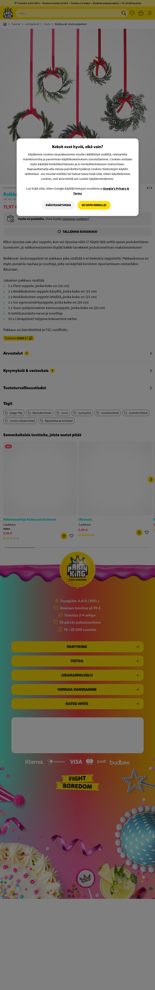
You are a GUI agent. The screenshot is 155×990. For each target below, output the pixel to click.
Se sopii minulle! (94, 205)
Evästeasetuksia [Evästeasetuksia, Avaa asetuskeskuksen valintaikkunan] (58, 205)
